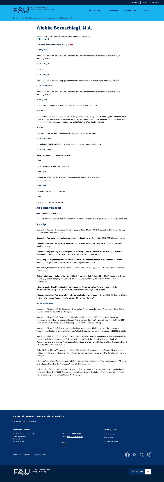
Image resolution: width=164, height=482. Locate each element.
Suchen (156, 2)
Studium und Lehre (131, 10)
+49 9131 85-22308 (74, 434)
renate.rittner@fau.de (75, 436)
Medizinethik (113, 10)
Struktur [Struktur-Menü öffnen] (146, 2)
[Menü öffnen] (147, 10)
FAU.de (135, 2)
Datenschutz (27, 454)
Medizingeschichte (95, 10)
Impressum (17, 454)
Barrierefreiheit (40, 454)
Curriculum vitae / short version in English (55, 44)
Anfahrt (64, 442)
